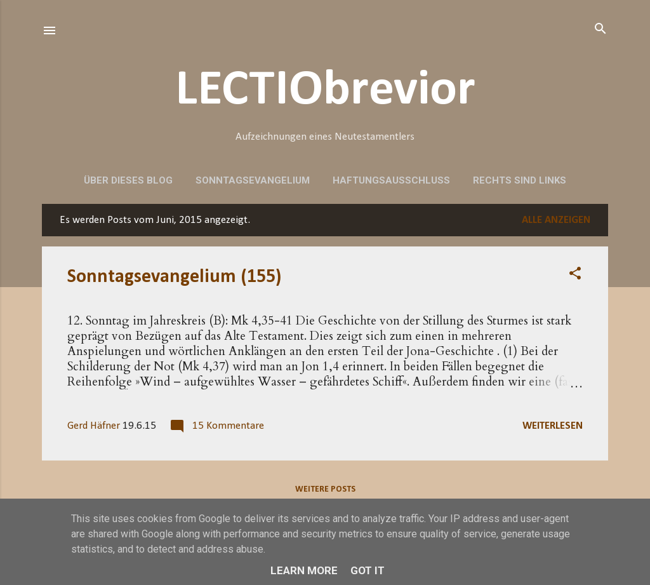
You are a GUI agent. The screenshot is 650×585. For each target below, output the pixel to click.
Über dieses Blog (128, 180)
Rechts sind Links (519, 180)
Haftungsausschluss (391, 180)
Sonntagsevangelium (253, 180)
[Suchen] (600, 29)
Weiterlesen (552, 425)
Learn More (304, 570)
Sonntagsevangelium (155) (174, 277)
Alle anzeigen (556, 220)
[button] (575, 274)
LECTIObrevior (325, 90)
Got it (367, 570)
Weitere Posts (325, 489)
